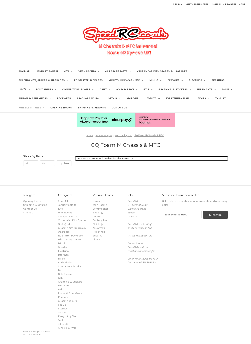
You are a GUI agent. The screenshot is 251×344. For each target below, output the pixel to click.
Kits (68, 71)
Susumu (97, 235)
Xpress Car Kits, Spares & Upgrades (164, 71)
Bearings (217, 80)
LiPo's (24, 89)
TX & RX (220, 98)
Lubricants (206, 89)
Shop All (25, 71)
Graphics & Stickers (174, 89)
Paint (227, 89)
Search (177, 4)
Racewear (64, 98)
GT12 (148, 89)
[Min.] (30, 163)
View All (97, 239)
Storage (133, 98)
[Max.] (47, 163)
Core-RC (97, 216)
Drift (104, 89)
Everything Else (179, 98)
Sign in (216, 4)
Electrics (197, 80)
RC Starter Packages (88, 80)
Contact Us (119, 107)
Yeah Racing (88, 71)
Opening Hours (61, 107)
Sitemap (28, 212)
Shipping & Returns (92, 107)
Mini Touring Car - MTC (125, 80)
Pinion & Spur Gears (35, 98)
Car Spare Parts (118, 71)
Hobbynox (99, 231)
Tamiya (153, 98)
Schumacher (100, 208)
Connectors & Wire (78, 89)
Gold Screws (127, 89)
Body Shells (46, 89)
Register (230, 4)
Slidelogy (98, 224)
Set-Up (114, 98)
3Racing (98, 212)
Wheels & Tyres (32, 107)
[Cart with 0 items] (242, 4)
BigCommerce (42, 331)
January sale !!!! (47, 71)
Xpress (97, 201)
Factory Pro (100, 220)
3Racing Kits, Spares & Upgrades (43, 80)
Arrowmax (99, 228)
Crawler (175, 80)
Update (64, 163)
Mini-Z (155, 80)
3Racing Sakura (89, 98)
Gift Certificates (197, 4)
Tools (203, 98)
